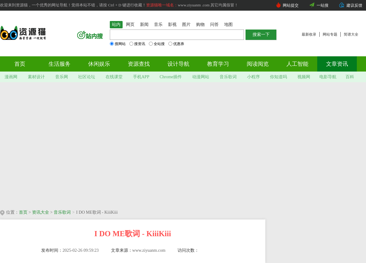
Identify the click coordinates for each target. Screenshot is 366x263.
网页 (130, 24)
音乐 (158, 24)
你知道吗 (278, 77)
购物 (200, 24)
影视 (172, 24)
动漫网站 (200, 77)
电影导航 (327, 77)
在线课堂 (114, 77)
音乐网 (61, 77)
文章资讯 (337, 64)
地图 (228, 24)
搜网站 (118, 44)
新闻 (144, 24)
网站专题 (330, 34)
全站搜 (157, 44)
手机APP (141, 77)
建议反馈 (354, 5)
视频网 (303, 77)
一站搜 (322, 5)
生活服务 (59, 64)
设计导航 (178, 64)
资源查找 (139, 64)
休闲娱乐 (99, 64)
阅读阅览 (258, 64)
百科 (350, 77)
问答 (214, 24)
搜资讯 (137, 44)
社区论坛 (86, 77)
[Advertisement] (57, 144)
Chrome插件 (171, 77)
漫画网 (11, 77)
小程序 (253, 77)
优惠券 (176, 44)
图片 (186, 24)
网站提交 (291, 5)
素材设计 (36, 77)
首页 (19, 64)
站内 (116, 24)
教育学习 (218, 64)
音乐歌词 (228, 77)
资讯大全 (40, 212)
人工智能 (297, 64)
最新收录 (309, 34)
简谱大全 (351, 34)
